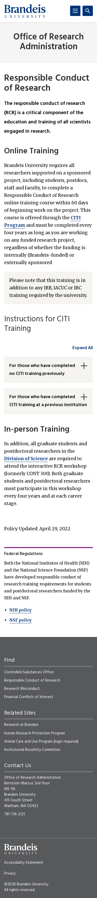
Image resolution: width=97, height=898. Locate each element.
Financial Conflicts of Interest (28, 697)
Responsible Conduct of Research (32, 680)
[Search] (88, 11)
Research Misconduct (22, 689)
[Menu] (75, 11)
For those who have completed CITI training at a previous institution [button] (48, 401)
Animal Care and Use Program (28, 741)
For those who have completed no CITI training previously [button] (42, 369)
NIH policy (20, 610)
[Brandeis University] (25, 11)
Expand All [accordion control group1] (82, 348)
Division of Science (26, 458)
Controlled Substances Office (29, 672)
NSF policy (20, 620)
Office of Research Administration (48, 42)
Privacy (10, 873)
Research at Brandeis (21, 725)
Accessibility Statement (23, 863)
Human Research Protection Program (34, 733)
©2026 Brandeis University (26, 884)
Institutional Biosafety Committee (32, 750)
